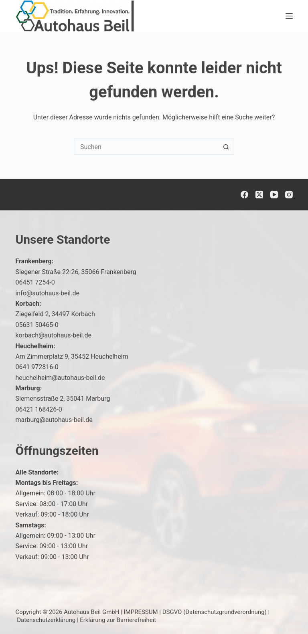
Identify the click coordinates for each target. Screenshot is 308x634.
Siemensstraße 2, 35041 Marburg (62, 398)
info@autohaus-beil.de (47, 293)
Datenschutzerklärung (46, 620)
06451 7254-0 (35, 282)
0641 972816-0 (36, 367)
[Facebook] (244, 194)
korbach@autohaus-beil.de (53, 335)
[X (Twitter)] (259, 194)
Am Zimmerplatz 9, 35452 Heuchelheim (71, 356)
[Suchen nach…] (146, 147)
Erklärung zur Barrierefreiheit (118, 620)
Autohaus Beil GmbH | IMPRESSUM (111, 612)
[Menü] (289, 16)
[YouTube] (274, 194)
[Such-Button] (226, 147)
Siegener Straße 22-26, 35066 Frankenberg (75, 272)
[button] (282, 611)
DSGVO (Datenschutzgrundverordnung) (214, 612)
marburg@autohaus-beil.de (53, 420)
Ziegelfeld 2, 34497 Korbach (55, 314)
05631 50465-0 (36, 325)
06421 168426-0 (38, 409)
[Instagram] (289, 194)
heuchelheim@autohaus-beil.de (60, 378)
